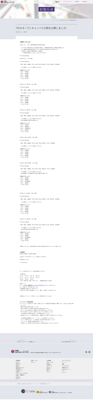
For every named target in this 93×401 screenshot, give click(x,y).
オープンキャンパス (67, 1)
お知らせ (57, 20)
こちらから (26, 55)
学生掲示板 (84, 1)
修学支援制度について (19, 372)
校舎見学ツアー (18, 368)
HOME (54, 20)
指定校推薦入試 (49, 366)
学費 (47, 372)
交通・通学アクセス (19, 371)
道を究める (17, 365)
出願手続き (48, 370)
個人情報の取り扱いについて (45, 385)
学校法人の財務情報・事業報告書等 (22, 374)
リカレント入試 (49, 368)
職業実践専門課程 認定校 (20, 369)
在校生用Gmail (18, 379)
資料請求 (77, 1)
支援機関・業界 (18, 370)
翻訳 (58, 1)
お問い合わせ (25, 385)
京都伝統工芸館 (63, 394)
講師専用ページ (18, 380)
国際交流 (17, 367)
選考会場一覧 (49, 371)
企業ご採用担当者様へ (65, 367)
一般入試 (48, 367)
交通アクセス (31, 385)
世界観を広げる (18, 364)
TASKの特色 (18, 366)
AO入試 (48, 364)
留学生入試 (48, 369)
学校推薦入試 (49, 365)
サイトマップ (37, 385)
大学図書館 (69, 394)
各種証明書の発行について (66, 371)
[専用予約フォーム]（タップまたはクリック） (37, 285)
